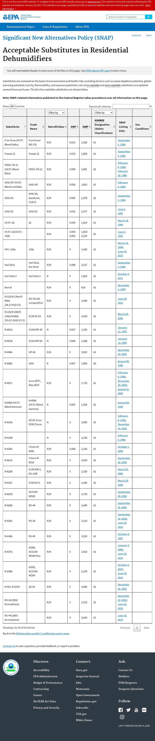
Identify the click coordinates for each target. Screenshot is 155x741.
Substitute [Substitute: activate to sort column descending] (12, 126)
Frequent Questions (131, 689)
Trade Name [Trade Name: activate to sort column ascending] (33, 127)
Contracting (41, 689)
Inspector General (87, 676)
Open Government (88, 695)
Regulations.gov (86, 701)
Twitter (128, 710)
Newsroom (83, 689)
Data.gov (81, 670)
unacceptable (112, 85)
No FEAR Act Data (44, 701)
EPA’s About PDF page (98, 70)
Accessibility (41, 670)
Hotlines (124, 676)
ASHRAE (99, 120)
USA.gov (81, 714)
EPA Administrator (45, 676)
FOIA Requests (128, 682)
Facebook (121, 710)
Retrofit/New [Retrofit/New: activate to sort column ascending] (56, 126)
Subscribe (82, 708)
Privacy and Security (46, 708)
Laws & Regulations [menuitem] (55, 26)
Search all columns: (119, 106)
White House (84, 720)
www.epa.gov (94, 1)
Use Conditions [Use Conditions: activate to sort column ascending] (142, 127)
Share (149, 35)
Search (148, 17)
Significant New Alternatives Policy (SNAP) (58, 38)
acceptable (93, 85)
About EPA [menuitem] (82, 26)
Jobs (78, 682)
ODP (73, 127)
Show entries (13, 106)
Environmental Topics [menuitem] (21, 26)
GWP (85, 127)
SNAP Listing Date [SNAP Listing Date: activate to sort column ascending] (123, 127)
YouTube (136, 710)
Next (146, 628)
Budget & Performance (48, 682)
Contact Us (136, 35)
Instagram (122, 717)
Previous (125, 628)
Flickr (144, 710)
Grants (37, 695)
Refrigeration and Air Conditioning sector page (42, 633)
